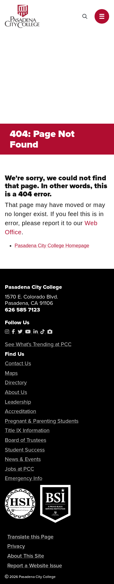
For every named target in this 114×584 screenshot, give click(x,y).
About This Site (25, 556)
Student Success (25, 450)
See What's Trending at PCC (38, 344)
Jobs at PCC (19, 469)
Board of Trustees (25, 440)
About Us (16, 392)
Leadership (18, 402)
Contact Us (18, 363)
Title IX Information (27, 430)
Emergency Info (23, 478)
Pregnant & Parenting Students (41, 421)
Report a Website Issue (34, 565)
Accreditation (20, 411)
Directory (16, 382)
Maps (11, 373)
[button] (102, 16)
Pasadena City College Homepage (52, 245)
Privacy (16, 546)
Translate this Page (30, 537)
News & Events (23, 459)
